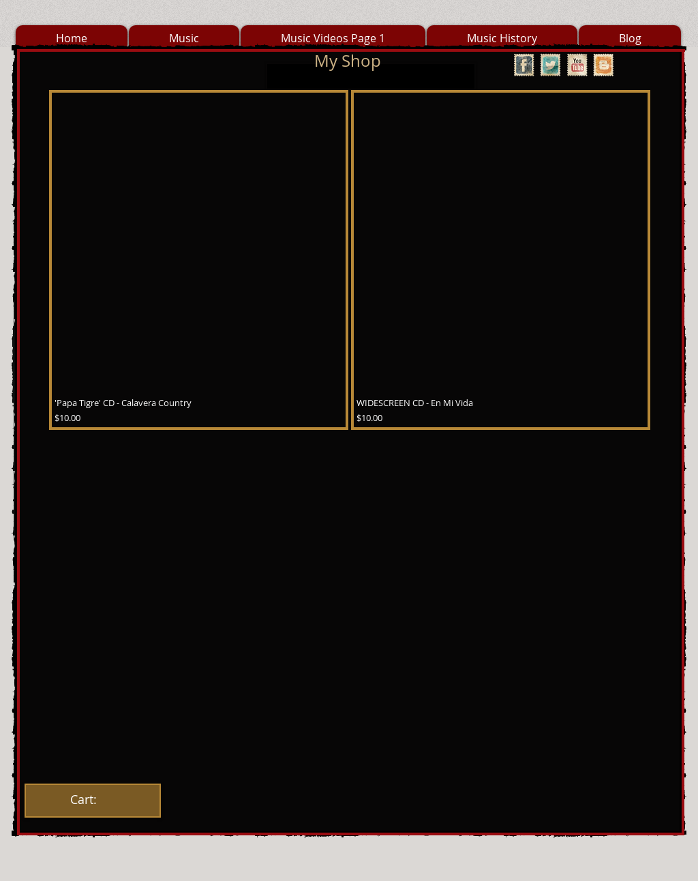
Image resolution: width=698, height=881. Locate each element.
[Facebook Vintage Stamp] (524, 65)
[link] (92, 799)
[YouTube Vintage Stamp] (577, 65)
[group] (350, 260)
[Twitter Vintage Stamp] (550, 65)
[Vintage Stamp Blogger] (604, 65)
